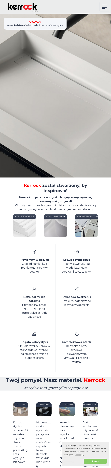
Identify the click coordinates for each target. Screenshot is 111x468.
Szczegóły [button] (79, 455)
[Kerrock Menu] (104, 7)
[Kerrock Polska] (20, 7)
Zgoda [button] (95, 461)
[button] (73, 461)
